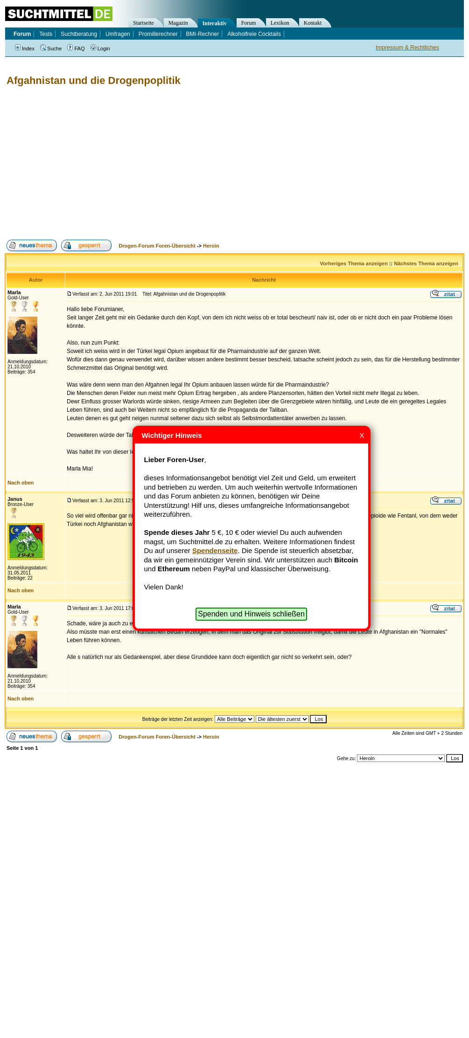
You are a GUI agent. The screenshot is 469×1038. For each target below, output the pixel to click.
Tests (45, 34)
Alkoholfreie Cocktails (254, 34)
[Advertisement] (119, 163)
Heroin (211, 246)
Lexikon (280, 23)
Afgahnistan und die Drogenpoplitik (94, 80)
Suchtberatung (79, 34)
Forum (248, 23)
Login (100, 48)
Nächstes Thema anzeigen (426, 263)
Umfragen (117, 34)
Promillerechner (158, 34)
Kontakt (313, 23)
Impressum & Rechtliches (407, 47)
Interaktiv (215, 23)
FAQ (75, 48)
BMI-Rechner (202, 34)
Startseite (143, 23)
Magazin (178, 23)
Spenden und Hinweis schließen (251, 614)
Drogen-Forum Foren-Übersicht (157, 246)
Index (25, 48)
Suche (51, 48)
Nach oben (20, 482)
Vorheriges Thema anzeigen (354, 263)
